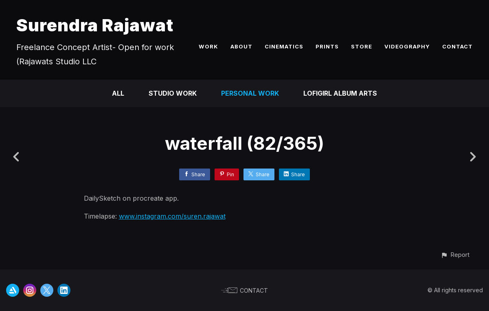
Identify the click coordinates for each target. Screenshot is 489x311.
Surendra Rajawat (94, 25)
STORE (361, 46)
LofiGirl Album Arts (340, 93)
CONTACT (457, 46)
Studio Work (173, 93)
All (118, 93)
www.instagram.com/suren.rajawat (172, 216)
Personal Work (250, 93)
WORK (208, 46)
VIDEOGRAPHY (407, 46)
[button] (455, 254)
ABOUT (241, 46)
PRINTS (327, 46)
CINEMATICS (284, 46)
